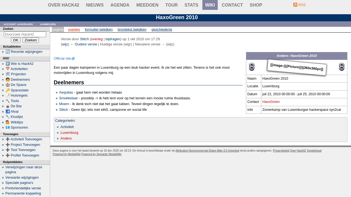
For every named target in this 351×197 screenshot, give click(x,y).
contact (232, 5)
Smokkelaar (68, 98)
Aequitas (66, 92)
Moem (64, 104)
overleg (97, 39)
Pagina (57, 29)
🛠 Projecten (15, 74)
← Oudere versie (83, 44)
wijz (65, 44)
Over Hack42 (63, 5)
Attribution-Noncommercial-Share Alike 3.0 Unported (207, 150)
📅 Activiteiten (16, 69)
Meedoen (147, 5)
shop (256, 5)
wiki (210, 5)
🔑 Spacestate (17, 90)
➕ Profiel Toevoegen (22, 155)
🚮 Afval (12, 111)
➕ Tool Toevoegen (20, 150)
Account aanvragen (18, 24)
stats (191, 5)
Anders (66, 138)
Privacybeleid (281, 150)
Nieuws (95, 5)
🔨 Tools (12, 101)
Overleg (74, 29)
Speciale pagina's (19, 183)
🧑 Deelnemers (17, 79)
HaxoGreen (271, 102)
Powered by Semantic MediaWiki (101, 154)
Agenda (120, 5)
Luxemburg (69, 133)
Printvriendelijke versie (23, 188)
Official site (62, 58)
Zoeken (8, 28)
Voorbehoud (314, 150)
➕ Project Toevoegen (22, 145)
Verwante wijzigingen (22, 177)
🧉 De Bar (13, 106)
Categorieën (65, 120)
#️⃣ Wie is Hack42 (19, 64)
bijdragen (113, 39)
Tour (171, 5)
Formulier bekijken (99, 29)
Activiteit (66, 127)
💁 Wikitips (14, 122)
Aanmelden (48, 24)
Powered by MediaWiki (67, 154)
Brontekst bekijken (132, 29)
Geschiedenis (161, 29)
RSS (302, 5)
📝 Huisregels (16, 95)
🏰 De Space (16, 85)
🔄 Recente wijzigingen (24, 52)
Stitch (63, 110)
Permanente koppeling (23, 193)
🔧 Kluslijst (14, 117)
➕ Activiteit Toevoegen (23, 139)
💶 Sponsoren (16, 127)
